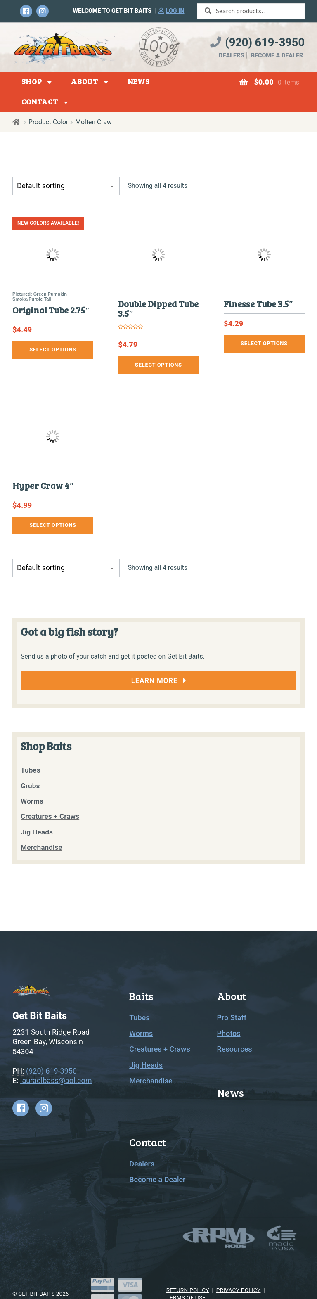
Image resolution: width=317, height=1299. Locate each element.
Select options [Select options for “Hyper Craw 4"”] (52, 525)
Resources (234, 1049)
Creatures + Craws (159, 1049)
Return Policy (187, 1290)
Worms (141, 1033)
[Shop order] (66, 186)
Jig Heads (146, 1065)
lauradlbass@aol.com (56, 1080)
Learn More (154, 680)
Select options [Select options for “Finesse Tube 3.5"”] (264, 343)
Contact (39, 102)
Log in (175, 10)
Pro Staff (232, 1017)
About (84, 81)
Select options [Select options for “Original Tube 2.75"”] (52, 349)
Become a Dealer (277, 55)
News (139, 81)
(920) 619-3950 (265, 42)
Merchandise (150, 1080)
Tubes (139, 1017)
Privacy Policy (238, 1290)
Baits (141, 995)
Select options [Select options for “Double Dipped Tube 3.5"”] (158, 365)
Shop (31, 81)
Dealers (231, 55)
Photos (229, 1033)
